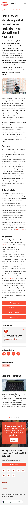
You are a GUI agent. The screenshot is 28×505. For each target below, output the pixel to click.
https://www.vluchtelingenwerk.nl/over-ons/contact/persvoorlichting (13, 338)
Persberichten (5, 365)
